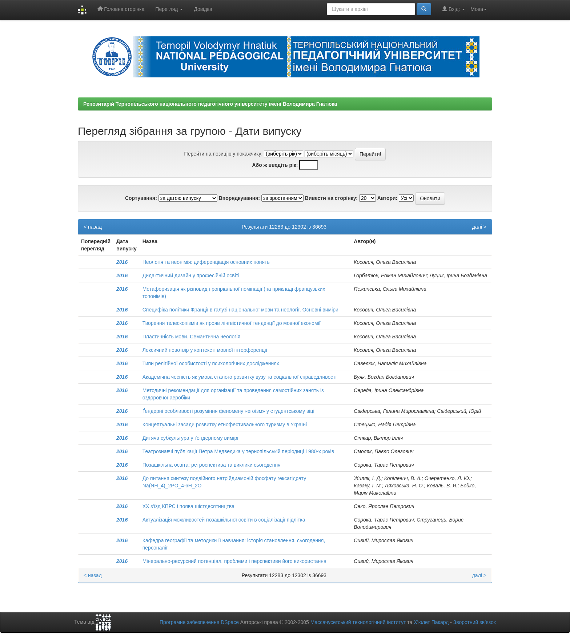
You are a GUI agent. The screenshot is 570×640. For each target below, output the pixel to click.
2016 (122, 262)
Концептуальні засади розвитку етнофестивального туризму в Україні (224, 424)
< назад (93, 227)
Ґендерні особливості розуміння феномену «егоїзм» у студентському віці (228, 411)
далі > (479, 227)
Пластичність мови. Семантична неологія (191, 336)
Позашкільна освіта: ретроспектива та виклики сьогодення (211, 465)
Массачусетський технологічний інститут (358, 622)
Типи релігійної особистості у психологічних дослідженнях (210, 363)
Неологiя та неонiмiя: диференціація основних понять (206, 262)
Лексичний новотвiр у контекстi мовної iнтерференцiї (204, 350)
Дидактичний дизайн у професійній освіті (191, 275)
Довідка (203, 9)
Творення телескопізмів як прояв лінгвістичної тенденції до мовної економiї (231, 323)
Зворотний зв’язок (474, 622)
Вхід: (453, 9)
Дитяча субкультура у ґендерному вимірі (190, 438)
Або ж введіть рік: (275, 165)
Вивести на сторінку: (331, 198)
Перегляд (169, 9)
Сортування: (141, 198)
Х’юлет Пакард (431, 622)
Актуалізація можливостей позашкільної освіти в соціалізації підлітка (223, 520)
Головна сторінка (120, 9)
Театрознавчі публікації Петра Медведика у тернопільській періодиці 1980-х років (238, 451)
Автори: (387, 198)
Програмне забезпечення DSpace (199, 622)
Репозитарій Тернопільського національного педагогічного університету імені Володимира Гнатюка (210, 104)
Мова (478, 9)
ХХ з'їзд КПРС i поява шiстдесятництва (188, 506)
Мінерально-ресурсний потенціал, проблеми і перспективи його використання (234, 561)
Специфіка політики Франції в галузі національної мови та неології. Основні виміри (240, 310)
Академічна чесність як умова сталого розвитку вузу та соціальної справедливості (239, 377)
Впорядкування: (239, 198)
